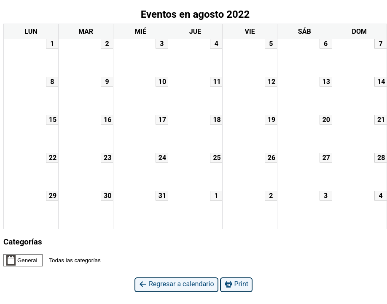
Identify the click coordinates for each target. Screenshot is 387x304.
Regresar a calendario (176, 284)
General (21, 260)
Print (236, 284)
